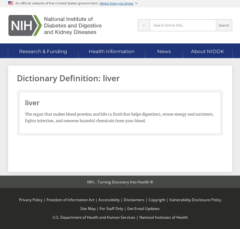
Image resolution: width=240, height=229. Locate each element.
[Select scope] (144, 25)
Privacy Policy (30, 199)
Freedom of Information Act (70, 199)
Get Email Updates (143, 208)
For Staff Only (111, 208)
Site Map (88, 208)
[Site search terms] (183, 25)
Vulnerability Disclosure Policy (195, 199)
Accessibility (109, 199)
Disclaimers (134, 199)
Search (223, 25)
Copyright (156, 199)
